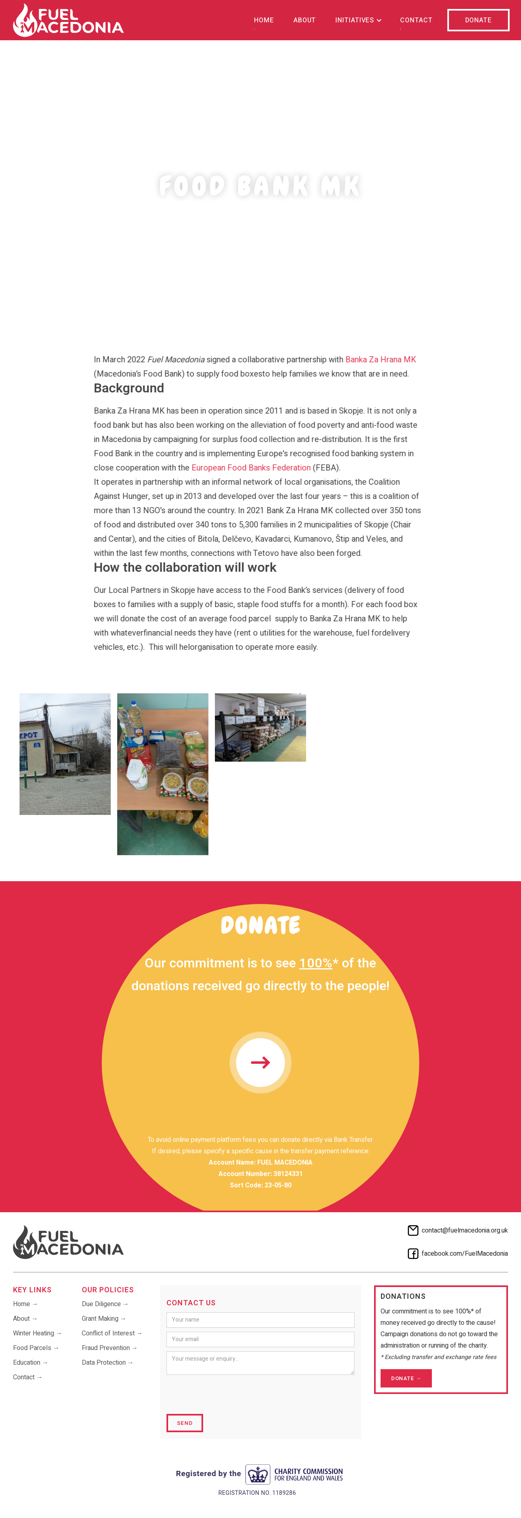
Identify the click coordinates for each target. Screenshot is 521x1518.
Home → (25, 1304)
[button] (358, 20)
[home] (68, 20)
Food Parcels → (36, 1348)
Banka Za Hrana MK (375, 360)
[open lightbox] (65, 754)
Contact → (28, 1377)
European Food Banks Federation (246, 468)
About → (25, 1319)
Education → (30, 1363)
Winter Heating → (37, 1333)
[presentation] (228, 1395)
